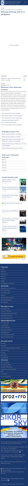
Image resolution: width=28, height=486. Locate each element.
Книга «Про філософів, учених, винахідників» (12, 124)
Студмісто (3, 295)
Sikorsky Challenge (5, 362)
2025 (3, 162)
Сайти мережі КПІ (5, 322)
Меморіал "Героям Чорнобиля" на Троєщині (11, 134)
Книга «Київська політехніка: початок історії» (12, 118)
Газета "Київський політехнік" (7, 334)
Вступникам (3, 345)
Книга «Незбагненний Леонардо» (9, 122)
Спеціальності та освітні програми (8, 369)
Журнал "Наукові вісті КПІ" (7, 337)
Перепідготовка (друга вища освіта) (9, 313)
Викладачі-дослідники (6, 364)
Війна (2, 371)
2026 (3, 159)
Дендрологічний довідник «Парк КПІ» (10, 120)
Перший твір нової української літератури (11, 136)
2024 (3, 165)
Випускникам (4, 355)
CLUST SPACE (4, 374)
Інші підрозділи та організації (7, 283)
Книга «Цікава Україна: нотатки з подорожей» (12, 115)
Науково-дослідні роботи (6, 330)
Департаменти (4, 274)
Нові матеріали (13, 448)
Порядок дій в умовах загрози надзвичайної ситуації (14, 468)
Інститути (3, 276)
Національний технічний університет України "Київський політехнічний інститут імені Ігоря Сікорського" (13, 2)
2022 (3, 170)
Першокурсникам (5, 350)
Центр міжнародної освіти (6, 318)
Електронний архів (5, 332)
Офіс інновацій (4, 302)
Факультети (3, 278)
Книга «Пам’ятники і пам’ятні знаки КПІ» (11, 113)
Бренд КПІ (21, 447)
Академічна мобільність (6, 311)
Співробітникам (4, 357)
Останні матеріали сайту (10, 177)
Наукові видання (4, 325)
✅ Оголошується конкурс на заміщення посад (12, 203)
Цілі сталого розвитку (5, 376)
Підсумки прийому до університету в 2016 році (12, 148)
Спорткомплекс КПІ (5, 292)
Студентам (3, 352)
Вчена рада (3, 271)
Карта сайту (6, 448)
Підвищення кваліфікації (6, 315)
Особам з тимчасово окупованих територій (10, 348)
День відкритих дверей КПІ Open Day (10, 211)
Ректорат (3, 269)
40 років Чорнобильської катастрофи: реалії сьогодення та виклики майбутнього (10, 220)
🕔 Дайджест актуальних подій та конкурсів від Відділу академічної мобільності (9, 228)
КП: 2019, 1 (3, 83)
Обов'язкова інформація (13, 447)
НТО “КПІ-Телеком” (5, 290)
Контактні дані (4, 447)
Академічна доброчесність (7, 366)
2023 (3, 167)
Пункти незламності (6, 470)
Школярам (3, 343)
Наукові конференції (5, 327)
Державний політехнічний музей (8, 288)
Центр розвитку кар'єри (6, 300)
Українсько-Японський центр (7, 297)
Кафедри (3, 281)
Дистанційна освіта (5, 308)
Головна (2, 8)
